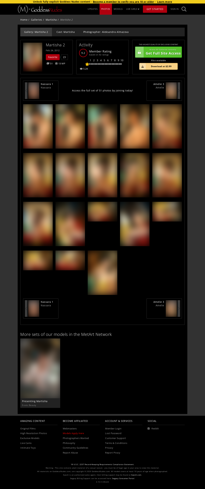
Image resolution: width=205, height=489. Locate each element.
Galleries (36, 19)
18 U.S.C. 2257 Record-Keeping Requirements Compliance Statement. (102, 464)
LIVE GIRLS (133, 9)
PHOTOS (105, 9)
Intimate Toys (28, 447)
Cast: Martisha (65, 32)
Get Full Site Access (158, 52)
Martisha (51, 19)
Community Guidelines (75, 447)
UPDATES (93, 9)
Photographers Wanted (76, 438)
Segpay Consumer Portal (123, 478)
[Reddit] (153, 428)
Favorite (52, 57)
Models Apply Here (73, 433)
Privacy (109, 447)
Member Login (113, 428)
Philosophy (69, 443)
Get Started (155, 9)
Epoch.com (136, 475)
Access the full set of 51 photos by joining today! (102, 90)
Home (23, 19)
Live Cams (26, 443)
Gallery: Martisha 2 (36, 32)
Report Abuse (70, 452)
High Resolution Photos (33, 433)
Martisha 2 (55, 45)
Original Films (28, 428)
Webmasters (70, 428)
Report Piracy (112, 452)
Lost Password (113, 433)
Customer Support (115, 438)
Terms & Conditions (116, 443)
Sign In (175, 9)
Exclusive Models (29, 438)
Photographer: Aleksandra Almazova (106, 32)
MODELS (118, 9)
